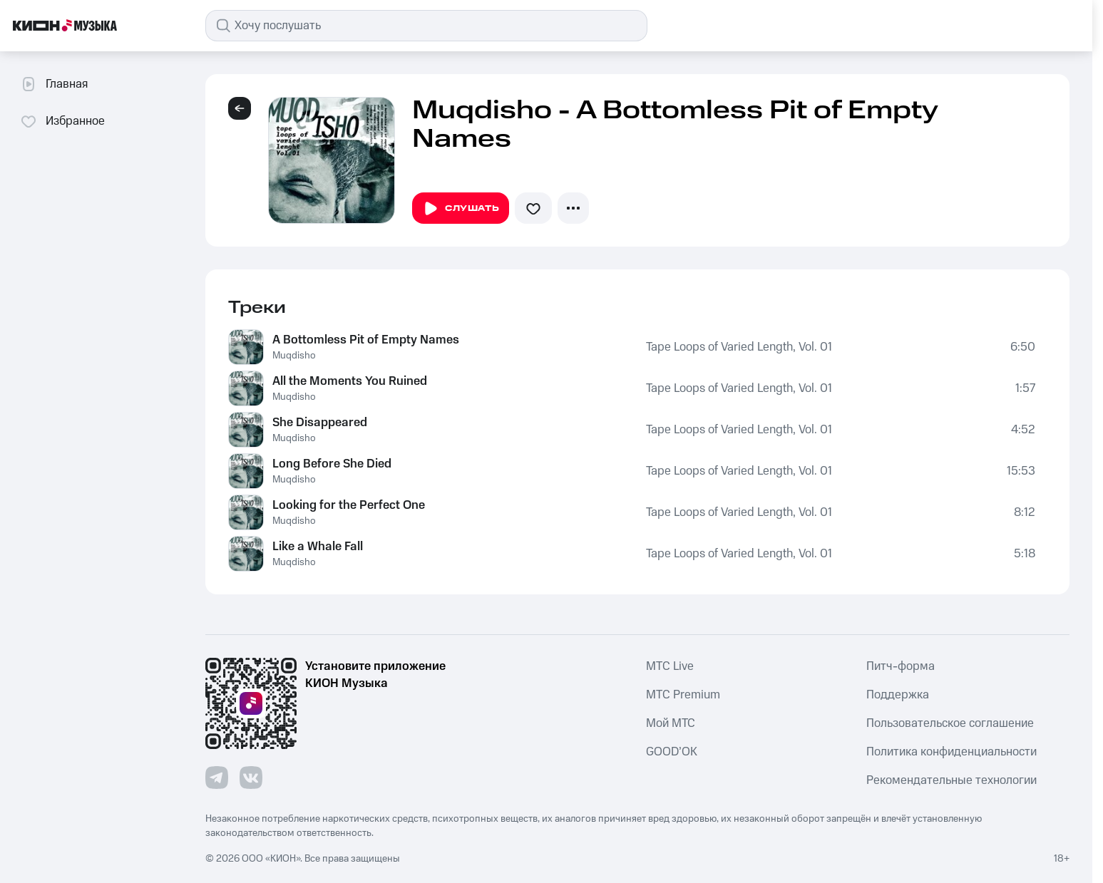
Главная (54, 84)
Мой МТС (670, 723)
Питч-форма (900, 666)
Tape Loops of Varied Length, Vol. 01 (739, 347)
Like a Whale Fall (317, 546)
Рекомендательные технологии (951, 780)
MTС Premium (683, 694)
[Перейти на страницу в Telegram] (216, 777)
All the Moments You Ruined (349, 381)
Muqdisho (294, 355)
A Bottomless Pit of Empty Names (365, 339)
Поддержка (897, 694)
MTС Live (670, 666)
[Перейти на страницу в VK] (251, 777)
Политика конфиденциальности (951, 751)
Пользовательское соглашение (950, 723)
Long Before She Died (331, 464)
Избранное (62, 121)
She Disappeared (319, 422)
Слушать (460, 208)
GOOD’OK (671, 751)
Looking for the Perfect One (348, 505)
